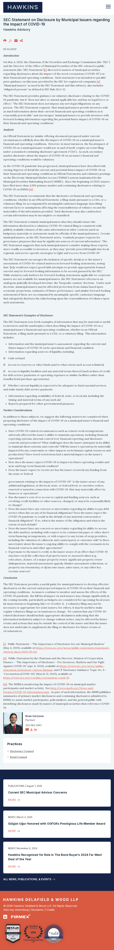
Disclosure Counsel (22, 751)
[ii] (98, 81)
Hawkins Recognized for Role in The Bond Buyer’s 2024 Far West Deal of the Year (55, 857)
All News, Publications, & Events (27, 879)
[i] (45, 69)
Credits (50, 909)
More (12, 799)
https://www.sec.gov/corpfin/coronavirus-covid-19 (36, 677)
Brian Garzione (34, 716)
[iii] (31, 189)
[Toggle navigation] (108, 8)
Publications (16, 786)
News (11, 817)
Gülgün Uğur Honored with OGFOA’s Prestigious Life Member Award (56, 823)
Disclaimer (37, 909)
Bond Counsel (18, 757)
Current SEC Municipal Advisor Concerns (37, 792)
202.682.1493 (33, 725)
